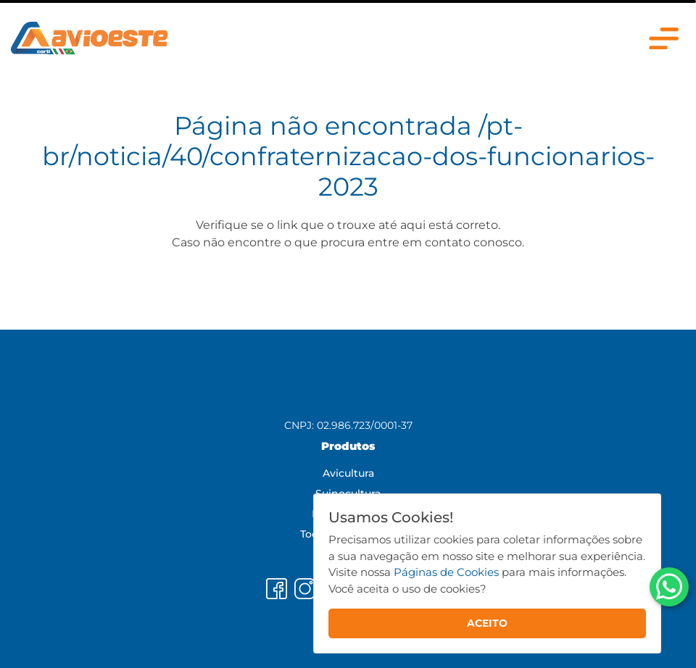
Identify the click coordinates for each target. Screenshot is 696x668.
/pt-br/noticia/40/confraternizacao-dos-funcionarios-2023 (348, 156)
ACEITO (487, 623)
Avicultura (348, 473)
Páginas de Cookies (446, 572)
